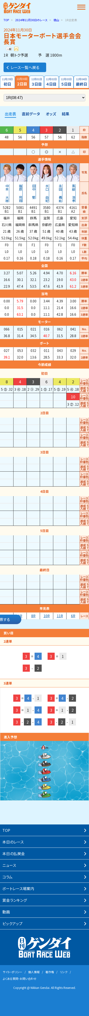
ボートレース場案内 (18, 888)
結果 (65, 114)
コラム (7, 877)
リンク (63, 972)
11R (60, 615)
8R (33, 615)
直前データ (31, 114)
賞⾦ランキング (14, 900)
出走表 (10, 114)
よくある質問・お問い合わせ (19, 979)
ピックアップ (12, 923)
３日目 (37, 82)
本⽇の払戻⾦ (13, 853)
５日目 (66, 82)
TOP (6, 20)
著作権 (49, 972)
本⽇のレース (13, 842)
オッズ (51, 114)
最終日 (81, 82)
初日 (7, 82)
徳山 (56, 20)
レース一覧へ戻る (22, 67)
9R (20, 615)
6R (73, 615)
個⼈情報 (34, 972)
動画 (6, 912)
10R (47, 615)
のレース (31, 20)
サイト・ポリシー (12, 972)
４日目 (51, 82)
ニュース (9, 865)
